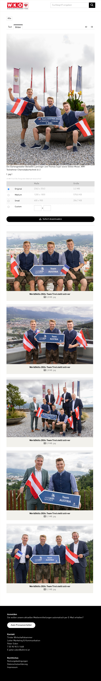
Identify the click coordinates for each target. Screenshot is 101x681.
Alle (9, 18)
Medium (18, 195)
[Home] (17, 6)
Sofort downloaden (50, 219)
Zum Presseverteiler (21, 625)
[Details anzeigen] (49, 262)
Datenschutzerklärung (17, 664)
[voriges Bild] (86, 27)
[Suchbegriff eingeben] (73, 5)
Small (17, 201)
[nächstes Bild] (91, 27)
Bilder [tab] (18, 27)
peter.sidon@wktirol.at (19, 650)
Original (18, 189)
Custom (18, 207)
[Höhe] (47, 208)
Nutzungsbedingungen (17, 661)
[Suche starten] (92, 5)
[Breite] (37, 208)
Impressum (12, 667)
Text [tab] (10, 27)
